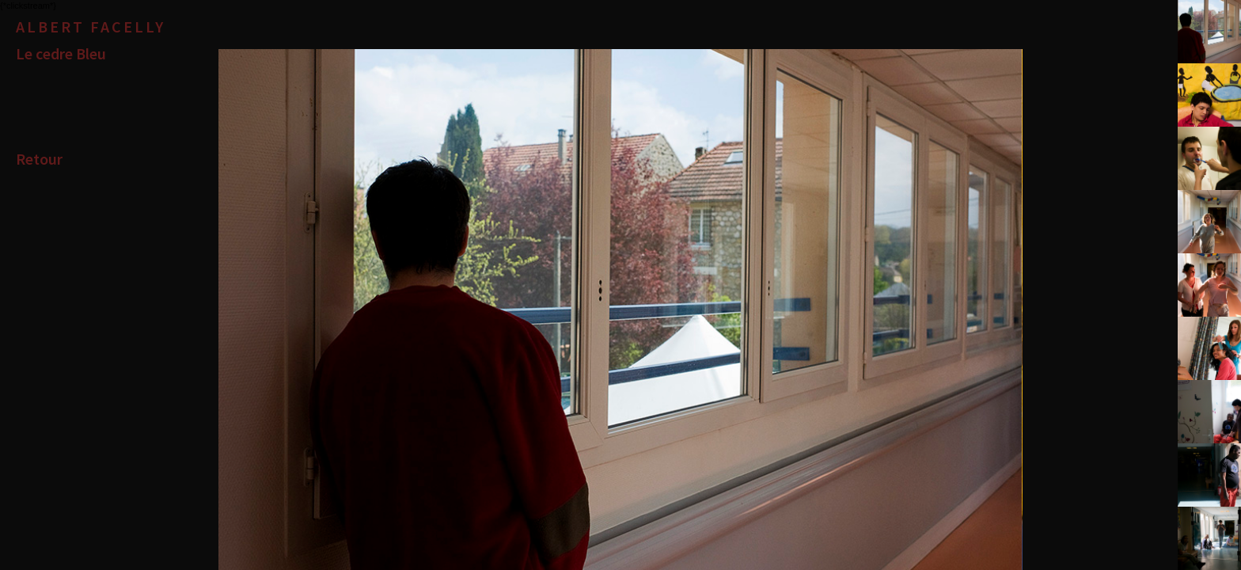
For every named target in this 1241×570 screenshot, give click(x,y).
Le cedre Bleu (61, 53)
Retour (39, 159)
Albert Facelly (90, 26)
